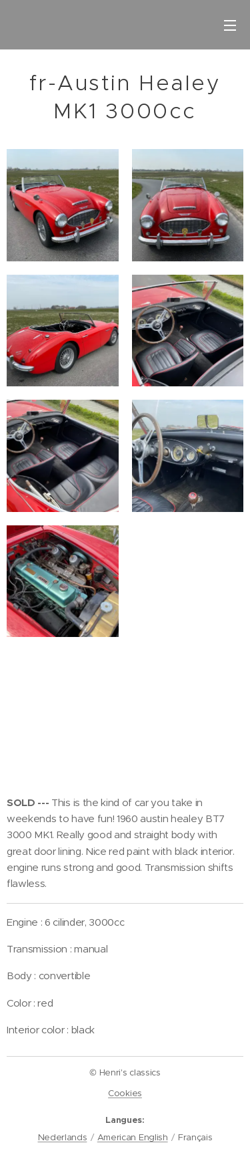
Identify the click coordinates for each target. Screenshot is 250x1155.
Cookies (125, 1093)
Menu (230, 25)
